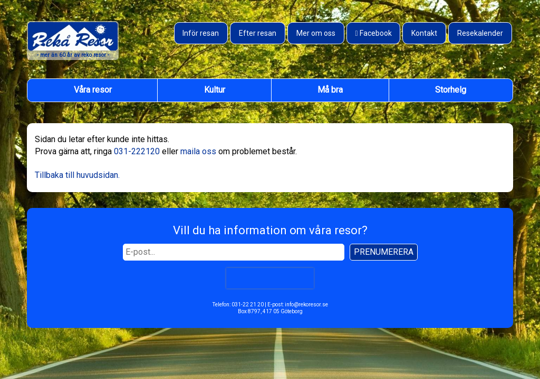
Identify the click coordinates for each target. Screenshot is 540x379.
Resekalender (480, 33)
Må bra (330, 90)
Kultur (214, 90)
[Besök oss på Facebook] (373, 33)
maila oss (198, 151)
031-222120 (137, 151)
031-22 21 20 (248, 304)
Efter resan (257, 33)
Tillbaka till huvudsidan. (77, 175)
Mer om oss (315, 33)
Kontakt (424, 33)
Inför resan (200, 33)
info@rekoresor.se (306, 304)
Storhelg (450, 90)
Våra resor (93, 90)
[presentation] (270, 278)
